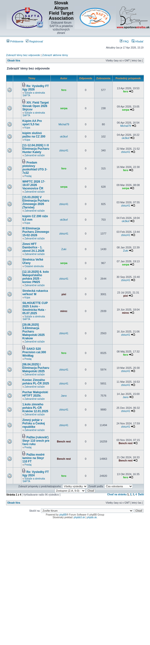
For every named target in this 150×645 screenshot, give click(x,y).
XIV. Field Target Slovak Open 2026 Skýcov (35, 106)
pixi (63, 294)
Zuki (64, 249)
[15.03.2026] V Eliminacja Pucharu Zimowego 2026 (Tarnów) (35, 202)
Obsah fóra (13, 60)
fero (64, 89)
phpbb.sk (92, 517)
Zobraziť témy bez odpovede (23, 55)
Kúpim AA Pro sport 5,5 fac (32, 122)
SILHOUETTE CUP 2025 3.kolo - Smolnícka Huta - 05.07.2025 (35, 308)
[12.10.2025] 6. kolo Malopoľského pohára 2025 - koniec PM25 (35, 277)
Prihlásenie (15, 41)
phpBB (63, 514)
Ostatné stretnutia (34, 266)
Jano (64, 395)
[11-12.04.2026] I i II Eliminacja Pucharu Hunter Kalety (35, 149)
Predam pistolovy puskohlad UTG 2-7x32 (34, 168)
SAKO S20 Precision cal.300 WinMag (34, 352)
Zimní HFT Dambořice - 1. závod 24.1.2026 (33, 247)
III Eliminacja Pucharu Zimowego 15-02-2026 (35, 232)
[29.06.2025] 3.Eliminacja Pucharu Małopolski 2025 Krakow (33, 331)
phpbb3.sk (79, 517)
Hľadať (137, 41)
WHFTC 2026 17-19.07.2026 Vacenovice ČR (33, 185)
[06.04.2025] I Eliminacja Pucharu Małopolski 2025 (35, 368)
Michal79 (63, 124)
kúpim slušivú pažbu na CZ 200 (33, 134)
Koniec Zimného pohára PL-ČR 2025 (35, 381)
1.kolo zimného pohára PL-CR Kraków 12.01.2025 (35, 408)
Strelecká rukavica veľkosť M (35, 292)
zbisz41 (63, 150)
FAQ (124, 41)
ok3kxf (64, 136)
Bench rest (64, 441)
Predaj (28, 176)
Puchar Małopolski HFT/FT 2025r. (35, 394)
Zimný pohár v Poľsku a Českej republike (33, 423)
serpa (63, 108)
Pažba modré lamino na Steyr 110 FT (33, 458)
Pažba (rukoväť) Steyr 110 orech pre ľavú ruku (35, 441)
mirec (63, 311)
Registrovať (34, 41)
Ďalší (141, 494)
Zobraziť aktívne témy (55, 55)
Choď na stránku (117, 494)
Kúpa (27, 127)
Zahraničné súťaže (35, 155)
